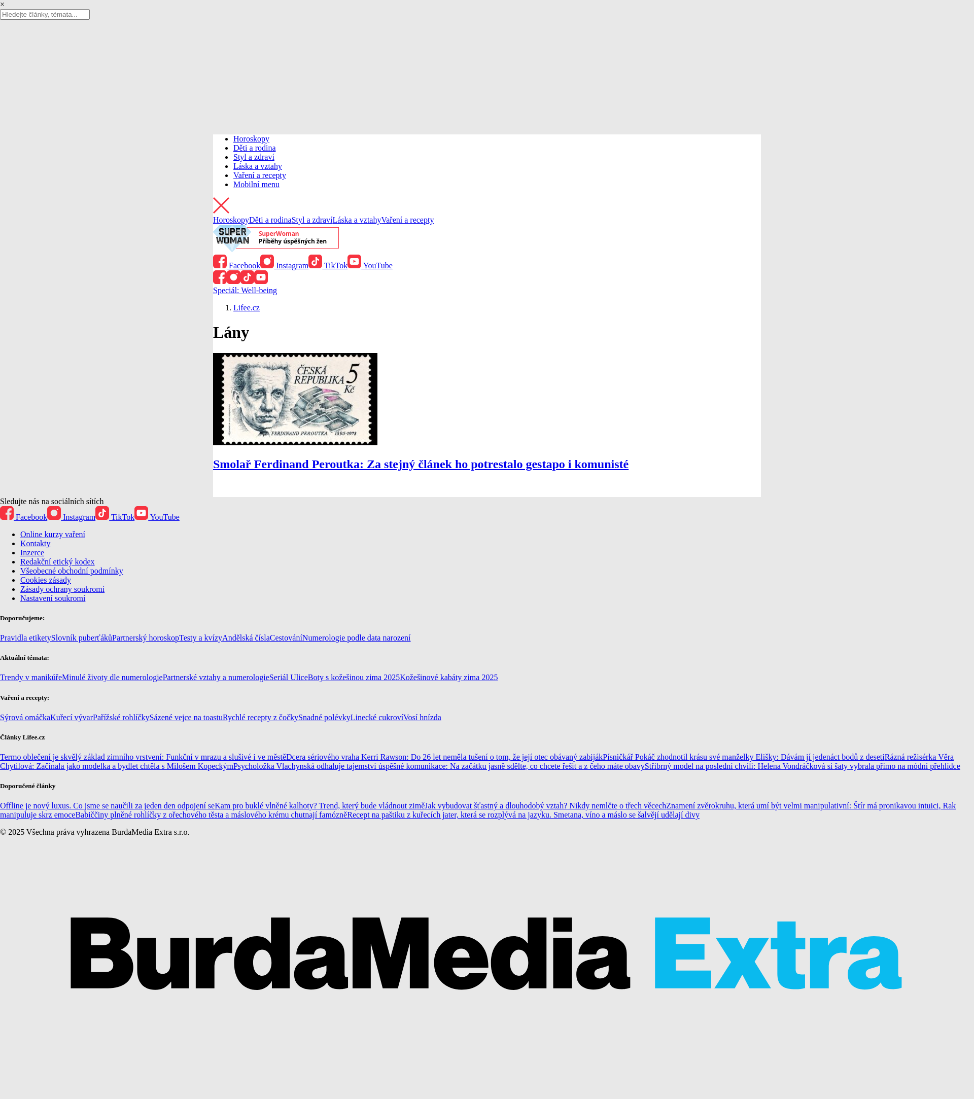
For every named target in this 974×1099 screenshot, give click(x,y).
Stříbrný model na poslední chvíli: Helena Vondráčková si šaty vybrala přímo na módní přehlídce (802, 766)
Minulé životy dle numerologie (112, 677)
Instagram (284, 265)
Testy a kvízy (200, 637)
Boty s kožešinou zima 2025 (354, 677)
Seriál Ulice (288, 677)
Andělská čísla (246, 637)
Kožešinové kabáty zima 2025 (449, 677)
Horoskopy (251, 138)
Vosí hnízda (422, 717)
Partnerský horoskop (145, 637)
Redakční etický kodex (57, 561)
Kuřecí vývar (71, 717)
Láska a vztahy (257, 166)
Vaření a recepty (259, 175)
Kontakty (35, 543)
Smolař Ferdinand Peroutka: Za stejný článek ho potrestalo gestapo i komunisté (421, 464)
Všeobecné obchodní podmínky (71, 570)
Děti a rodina (254, 148)
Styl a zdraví (253, 157)
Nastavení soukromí (52, 598)
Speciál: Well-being (245, 290)
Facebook (236, 265)
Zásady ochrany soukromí (62, 589)
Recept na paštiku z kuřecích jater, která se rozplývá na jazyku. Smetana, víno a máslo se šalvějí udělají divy (523, 814)
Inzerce (32, 552)
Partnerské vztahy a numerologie (216, 677)
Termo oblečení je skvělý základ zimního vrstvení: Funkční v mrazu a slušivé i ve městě (143, 757)
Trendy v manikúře (31, 677)
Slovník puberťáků (81, 637)
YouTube (370, 265)
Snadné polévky (324, 717)
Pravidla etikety (25, 637)
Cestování (286, 637)
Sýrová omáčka (25, 717)
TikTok (327, 265)
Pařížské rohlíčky (121, 717)
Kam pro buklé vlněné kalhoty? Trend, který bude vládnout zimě (320, 805)
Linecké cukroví (377, 717)
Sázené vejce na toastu (186, 717)
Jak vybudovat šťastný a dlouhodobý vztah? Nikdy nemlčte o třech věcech (545, 805)
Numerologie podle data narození (356, 637)
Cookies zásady (45, 580)
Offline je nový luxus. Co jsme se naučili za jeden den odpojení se (107, 805)
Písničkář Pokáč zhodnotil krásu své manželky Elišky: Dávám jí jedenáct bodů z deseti (743, 757)
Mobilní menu (256, 184)
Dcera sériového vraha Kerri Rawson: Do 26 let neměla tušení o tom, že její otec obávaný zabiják (444, 757)
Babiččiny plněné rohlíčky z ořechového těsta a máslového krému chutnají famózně (211, 814)
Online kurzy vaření (52, 534)
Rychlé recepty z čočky (260, 717)
